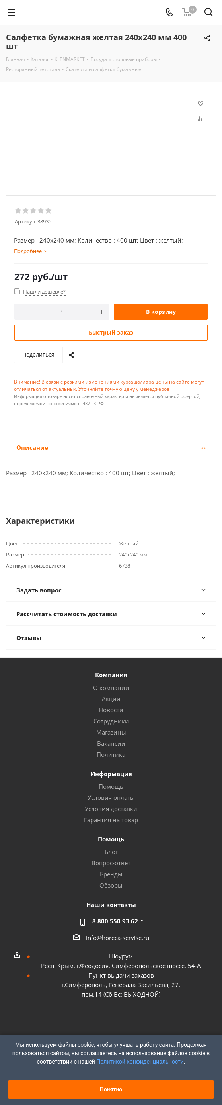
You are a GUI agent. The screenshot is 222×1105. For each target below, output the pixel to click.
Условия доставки (111, 809)
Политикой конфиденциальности (139, 1061)
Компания (111, 675)
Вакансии (111, 743)
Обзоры (111, 885)
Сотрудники (111, 721)
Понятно (111, 1089)
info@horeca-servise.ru (117, 938)
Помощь (111, 786)
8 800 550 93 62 (115, 921)
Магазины (111, 732)
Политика (111, 754)
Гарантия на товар (111, 820)
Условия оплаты (111, 797)
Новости (111, 710)
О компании (111, 688)
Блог (111, 852)
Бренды (111, 874)
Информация (111, 774)
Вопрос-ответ (111, 863)
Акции (111, 699)
